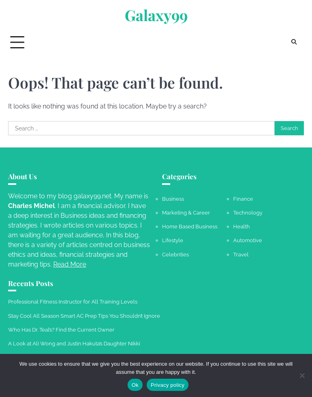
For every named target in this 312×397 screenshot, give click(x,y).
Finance (243, 198)
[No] (302, 375)
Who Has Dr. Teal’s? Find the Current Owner (61, 329)
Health (241, 226)
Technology (247, 212)
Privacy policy (167, 385)
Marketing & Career (186, 212)
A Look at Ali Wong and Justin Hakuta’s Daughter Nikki (74, 343)
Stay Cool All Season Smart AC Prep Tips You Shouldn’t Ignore (84, 315)
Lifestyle (172, 240)
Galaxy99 (156, 15)
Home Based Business (189, 226)
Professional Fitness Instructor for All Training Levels (72, 301)
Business (173, 198)
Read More (69, 264)
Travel (241, 254)
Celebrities (175, 254)
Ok (135, 385)
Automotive (247, 240)
